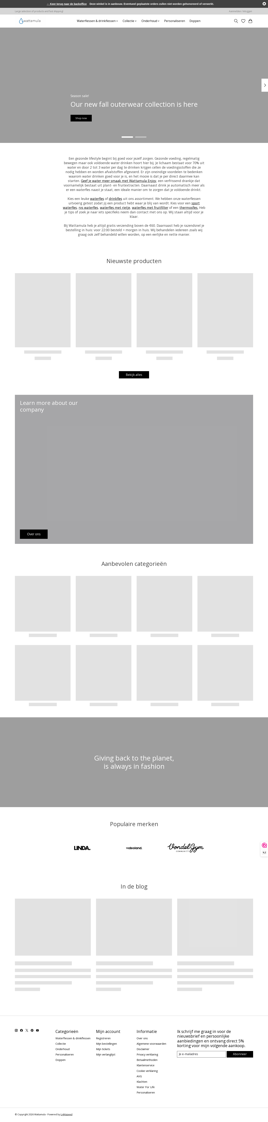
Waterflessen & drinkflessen (72, 1039)
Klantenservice (145, 1066)
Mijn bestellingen (106, 1044)
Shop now (86, 116)
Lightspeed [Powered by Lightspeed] (66, 1115)
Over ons (142, 1039)
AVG (139, 1077)
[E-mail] (201, 1055)
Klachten (142, 1082)
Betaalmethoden (147, 1061)
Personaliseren (174, 21)
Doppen (194, 21)
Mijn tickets (103, 1050)
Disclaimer (143, 1050)
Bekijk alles (134, 375)
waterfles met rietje (115, 207)
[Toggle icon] (236, 21)
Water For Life (146, 1088)
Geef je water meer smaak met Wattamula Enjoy (118, 180)
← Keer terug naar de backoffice (67, 3)
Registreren (103, 1039)
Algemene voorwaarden (151, 1044)
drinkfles (115, 198)
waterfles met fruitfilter (150, 207)
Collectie (60, 1044)
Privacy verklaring (147, 1055)
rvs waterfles (88, 207)
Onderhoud (62, 1050)
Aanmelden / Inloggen (240, 11)
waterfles (97, 198)
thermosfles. (188, 207)
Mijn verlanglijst (105, 1055)
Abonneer (240, 1055)
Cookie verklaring (147, 1071)
